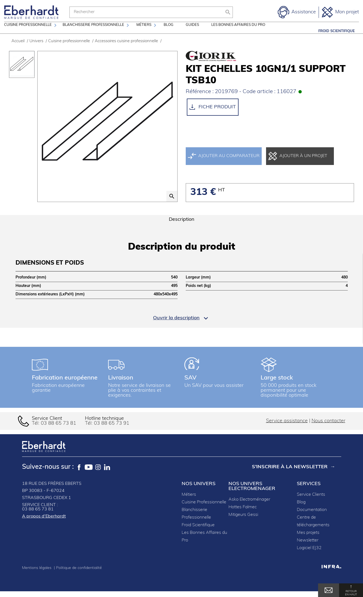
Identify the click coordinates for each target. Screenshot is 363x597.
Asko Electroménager (249, 506)
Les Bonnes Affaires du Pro (238, 31)
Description (181, 226)
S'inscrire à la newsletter (290, 474)
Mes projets (308, 540)
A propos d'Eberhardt (44, 523)
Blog (168, 31)
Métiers (143, 31)
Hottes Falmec (242, 514)
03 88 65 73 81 (58, 430)
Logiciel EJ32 (309, 555)
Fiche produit (213, 114)
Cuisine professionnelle (28, 31)
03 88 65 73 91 (111, 430)
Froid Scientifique (336, 31)
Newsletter (307, 547)
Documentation (312, 517)
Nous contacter (328, 428)
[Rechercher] (151, 12)
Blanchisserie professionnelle (93, 31)
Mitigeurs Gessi (243, 522)
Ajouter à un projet (297, 163)
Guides (192, 31)
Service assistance (287, 428)
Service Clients (311, 502)
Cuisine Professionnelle (204, 509)
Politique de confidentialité (79, 575)
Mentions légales (37, 575)
